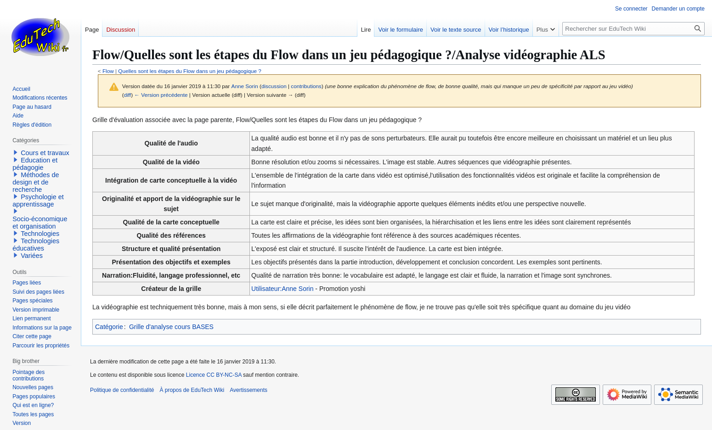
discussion (274, 86)
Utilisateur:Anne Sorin (282, 288)
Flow (108, 71)
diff (127, 95)
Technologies (40, 233)
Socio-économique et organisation (39, 222)
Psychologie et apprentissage (38, 200)
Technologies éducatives (35, 244)
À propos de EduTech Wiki (191, 390)
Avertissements (248, 390)
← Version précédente (160, 95)
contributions (306, 86)
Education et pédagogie (34, 163)
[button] (15, 152)
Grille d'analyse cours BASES (171, 326)
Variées (32, 255)
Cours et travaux (45, 152)
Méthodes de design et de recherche (35, 182)
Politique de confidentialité (122, 390)
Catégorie (109, 326)
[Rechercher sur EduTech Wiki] (633, 28)
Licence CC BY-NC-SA (214, 375)
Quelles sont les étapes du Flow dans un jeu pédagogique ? (189, 71)
